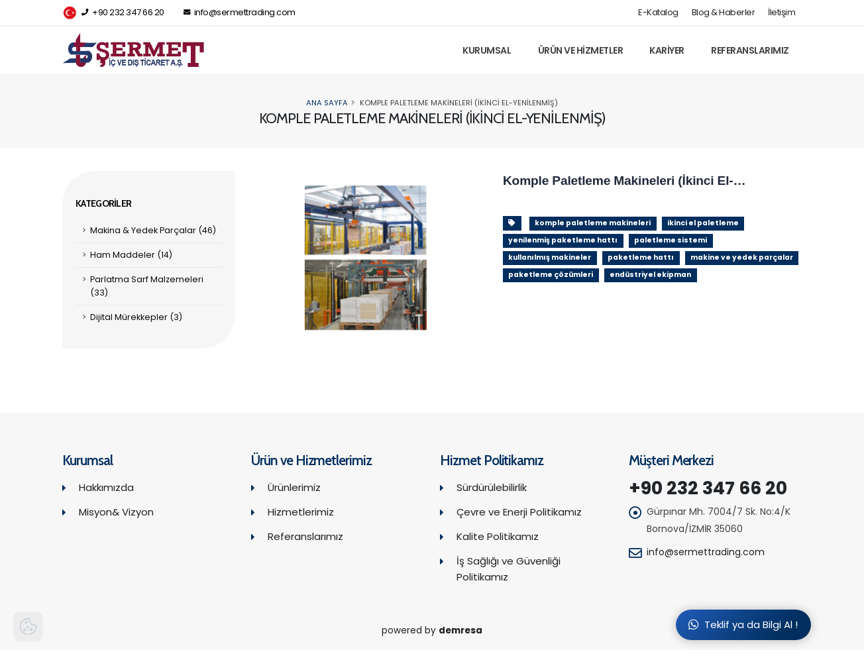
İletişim (781, 12)
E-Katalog (658, 12)
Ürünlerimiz (294, 487)
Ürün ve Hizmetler (580, 50)
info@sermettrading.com (240, 12)
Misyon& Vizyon (116, 512)
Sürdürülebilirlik (492, 487)
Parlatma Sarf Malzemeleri (146, 286)
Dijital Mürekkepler (136, 317)
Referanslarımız (750, 50)
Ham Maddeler (131, 254)
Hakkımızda (106, 487)
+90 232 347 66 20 (113, 13)
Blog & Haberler (723, 12)
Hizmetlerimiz (301, 512)
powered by (432, 630)
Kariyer (666, 50)
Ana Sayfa (327, 102)
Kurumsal (486, 50)
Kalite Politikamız (498, 536)
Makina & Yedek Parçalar (153, 230)
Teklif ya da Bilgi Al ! (743, 624)
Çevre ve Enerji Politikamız (519, 512)
